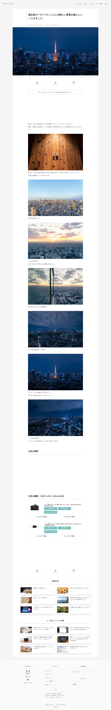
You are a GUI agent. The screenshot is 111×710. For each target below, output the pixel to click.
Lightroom (48, 693)
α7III (59, 695)
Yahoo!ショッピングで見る (50, 512)
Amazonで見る (51, 508)
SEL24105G (53, 695)
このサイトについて (49, 704)
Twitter (37, 83)
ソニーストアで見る (41, 516)
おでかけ (92, 3)
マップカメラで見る (69, 516)
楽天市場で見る (64, 508)
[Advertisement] (55, 107)
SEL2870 (48, 695)
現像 (57, 697)
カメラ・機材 (99, 3)
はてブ (74, 83)
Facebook (55, 83)
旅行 (47, 697)
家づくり (80, 3)
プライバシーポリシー (61, 704)
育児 (60, 697)
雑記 (106, 3)
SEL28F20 (59, 693)
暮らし (86, 3)
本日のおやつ (52, 697)
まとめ (62, 695)
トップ (74, 3)
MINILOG (9, 4)
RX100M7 (54, 693)
